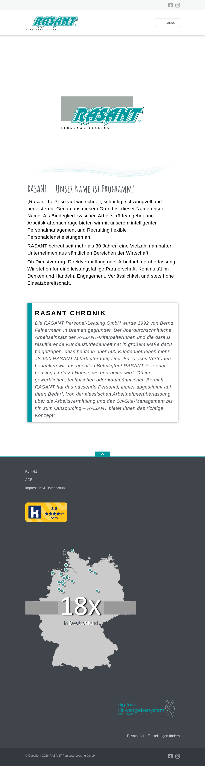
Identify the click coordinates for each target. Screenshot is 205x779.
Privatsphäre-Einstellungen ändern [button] (153, 736)
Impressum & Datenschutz (45, 488)
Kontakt (31, 471)
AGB (29, 480)
